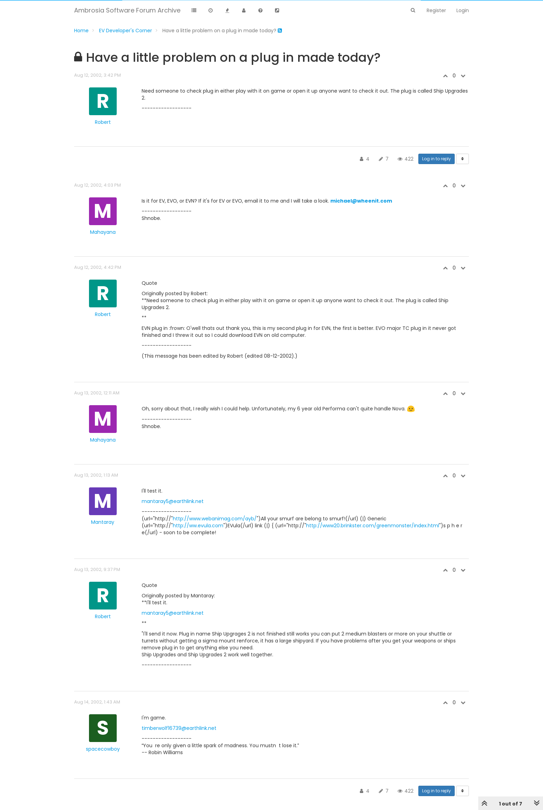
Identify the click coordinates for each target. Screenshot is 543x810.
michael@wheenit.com (361, 200)
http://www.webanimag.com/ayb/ (215, 518)
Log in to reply (436, 159)
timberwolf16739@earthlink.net (179, 728)
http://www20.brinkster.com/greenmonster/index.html (372, 525)
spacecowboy (103, 748)
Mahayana (103, 232)
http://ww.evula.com (198, 525)
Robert (103, 122)
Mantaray (102, 522)
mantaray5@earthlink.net (173, 501)
